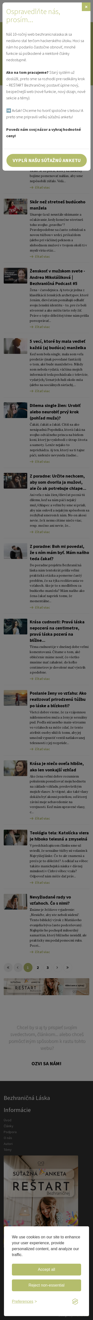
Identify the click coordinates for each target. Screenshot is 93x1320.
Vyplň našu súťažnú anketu (47, 160)
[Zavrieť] (86, 6)
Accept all (46, 1269)
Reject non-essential (46, 1285)
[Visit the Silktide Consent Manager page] (75, 1302)
